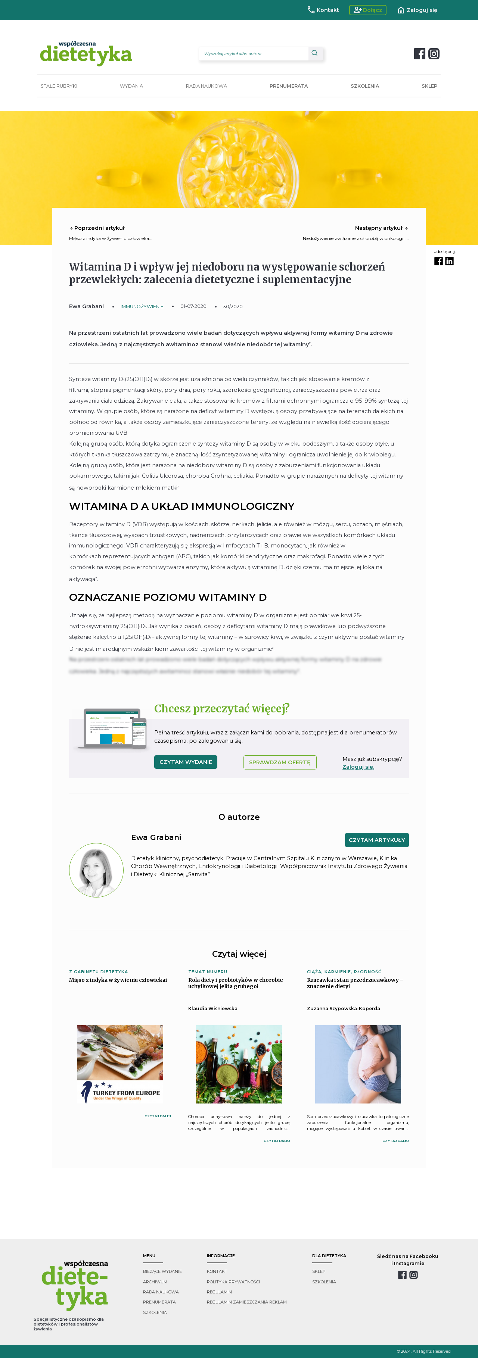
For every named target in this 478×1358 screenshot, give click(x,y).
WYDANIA (131, 86)
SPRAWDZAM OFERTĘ (280, 762)
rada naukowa (161, 1292)
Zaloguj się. (358, 767)
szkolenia (155, 1312)
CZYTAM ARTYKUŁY (377, 840)
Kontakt (323, 10)
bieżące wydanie (162, 1271)
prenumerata (159, 1302)
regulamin (219, 1292)
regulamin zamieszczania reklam (247, 1302)
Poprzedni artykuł (96, 228)
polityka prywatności (233, 1282)
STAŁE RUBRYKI (59, 86)
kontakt (217, 1271)
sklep (319, 1271)
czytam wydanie (185, 762)
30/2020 (233, 306)
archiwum (155, 1282)
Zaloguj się (417, 10)
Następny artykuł (382, 228)
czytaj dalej (158, 1116)
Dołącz (368, 10)
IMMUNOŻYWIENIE (142, 306)
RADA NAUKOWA (206, 86)
